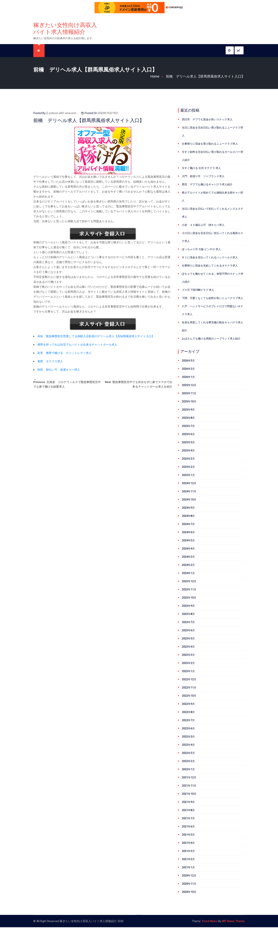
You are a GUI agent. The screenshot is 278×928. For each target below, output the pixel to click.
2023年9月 (188, 606)
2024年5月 (188, 541)
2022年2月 (188, 761)
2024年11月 (189, 492)
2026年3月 (188, 361)
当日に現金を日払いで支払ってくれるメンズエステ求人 (212, 213)
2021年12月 (189, 778)
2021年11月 (189, 786)
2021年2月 (188, 859)
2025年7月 (188, 426)
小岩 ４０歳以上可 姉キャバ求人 (203, 225)
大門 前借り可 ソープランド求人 (203, 176)
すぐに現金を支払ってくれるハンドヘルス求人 (210, 258)
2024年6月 (188, 533)
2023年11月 (189, 590)
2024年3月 (188, 557)
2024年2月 (188, 565)
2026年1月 (188, 377)
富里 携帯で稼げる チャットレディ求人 (64, 353)
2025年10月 (189, 402)
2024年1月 (188, 573)
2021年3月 (188, 851)
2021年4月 (188, 843)
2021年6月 (188, 827)
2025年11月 (189, 394)
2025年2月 (188, 467)
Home (157, 77)
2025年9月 (188, 410)
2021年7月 (188, 819)
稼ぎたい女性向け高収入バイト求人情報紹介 (65, 29)
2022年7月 (188, 721)
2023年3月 (188, 655)
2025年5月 (188, 443)
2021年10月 (189, 794)
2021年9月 (188, 802)
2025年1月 (188, 475)
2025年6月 (188, 434)
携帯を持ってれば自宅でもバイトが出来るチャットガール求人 (77, 345)
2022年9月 (188, 704)
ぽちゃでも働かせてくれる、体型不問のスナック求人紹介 (212, 278)
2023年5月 (188, 639)
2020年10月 (189, 892)
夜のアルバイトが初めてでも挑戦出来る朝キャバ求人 (212, 197)
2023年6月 (188, 631)
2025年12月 (189, 385)
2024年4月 (188, 549)
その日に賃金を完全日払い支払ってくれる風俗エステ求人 (212, 237)
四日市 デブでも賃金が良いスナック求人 (207, 120)
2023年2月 (188, 663)
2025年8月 (188, 418)
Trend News (209, 922)
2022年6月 (188, 729)
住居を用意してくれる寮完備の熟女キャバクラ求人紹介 (212, 327)
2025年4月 (188, 451)
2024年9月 (188, 508)
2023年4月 (188, 647)
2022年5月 (188, 737)
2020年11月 (189, 884)
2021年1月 (188, 868)
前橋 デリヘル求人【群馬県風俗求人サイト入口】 (205, 77)
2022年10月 (189, 696)
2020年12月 (189, 876)
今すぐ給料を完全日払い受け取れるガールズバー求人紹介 (212, 156)
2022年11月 (189, 688)
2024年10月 (189, 500)
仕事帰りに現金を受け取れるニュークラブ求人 (210, 144)
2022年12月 (189, 680)
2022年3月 (188, 753)
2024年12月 (189, 483)
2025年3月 (188, 459)
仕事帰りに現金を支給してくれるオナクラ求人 (210, 266)
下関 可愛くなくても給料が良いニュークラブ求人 (212, 298)
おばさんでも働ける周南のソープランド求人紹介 (211, 339)
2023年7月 (188, 622)
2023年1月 (188, 671)
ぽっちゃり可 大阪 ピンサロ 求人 (201, 249)
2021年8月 (188, 810)
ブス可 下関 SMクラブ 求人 (198, 290)
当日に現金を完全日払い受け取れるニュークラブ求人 (212, 132)
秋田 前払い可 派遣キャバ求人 (58, 370)
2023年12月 (189, 582)
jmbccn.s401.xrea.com (61, 113)
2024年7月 (188, 524)
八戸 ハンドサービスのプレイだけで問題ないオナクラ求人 (212, 310)
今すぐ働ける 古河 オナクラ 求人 (201, 168)
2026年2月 (188, 369)
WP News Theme (233, 922)
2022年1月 (188, 770)
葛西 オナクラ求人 (50, 362)
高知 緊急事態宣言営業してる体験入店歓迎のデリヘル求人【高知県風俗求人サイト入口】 (95, 337)
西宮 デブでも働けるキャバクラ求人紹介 (207, 185)
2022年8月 (188, 712)
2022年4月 (188, 745)
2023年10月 (189, 598)
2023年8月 (188, 614)
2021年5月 (188, 835)
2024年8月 (188, 516)
